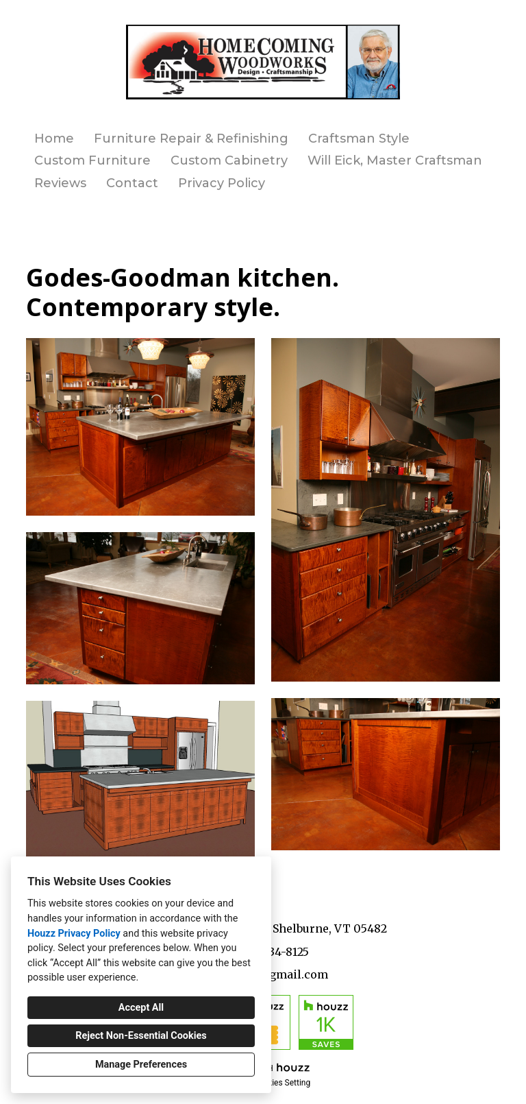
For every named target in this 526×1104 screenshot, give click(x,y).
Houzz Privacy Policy (74, 933)
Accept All (141, 1007)
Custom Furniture (92, 160)
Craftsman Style (359, 138)
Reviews (60, 183)
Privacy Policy (221, 183)
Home (54, 138)
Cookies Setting (282, 1083)
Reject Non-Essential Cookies (140, 1036)
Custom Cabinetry (229, 160)
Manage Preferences (141, 1064)
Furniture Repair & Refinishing (191, 138)
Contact (132, 183)
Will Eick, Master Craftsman (395, 160)
